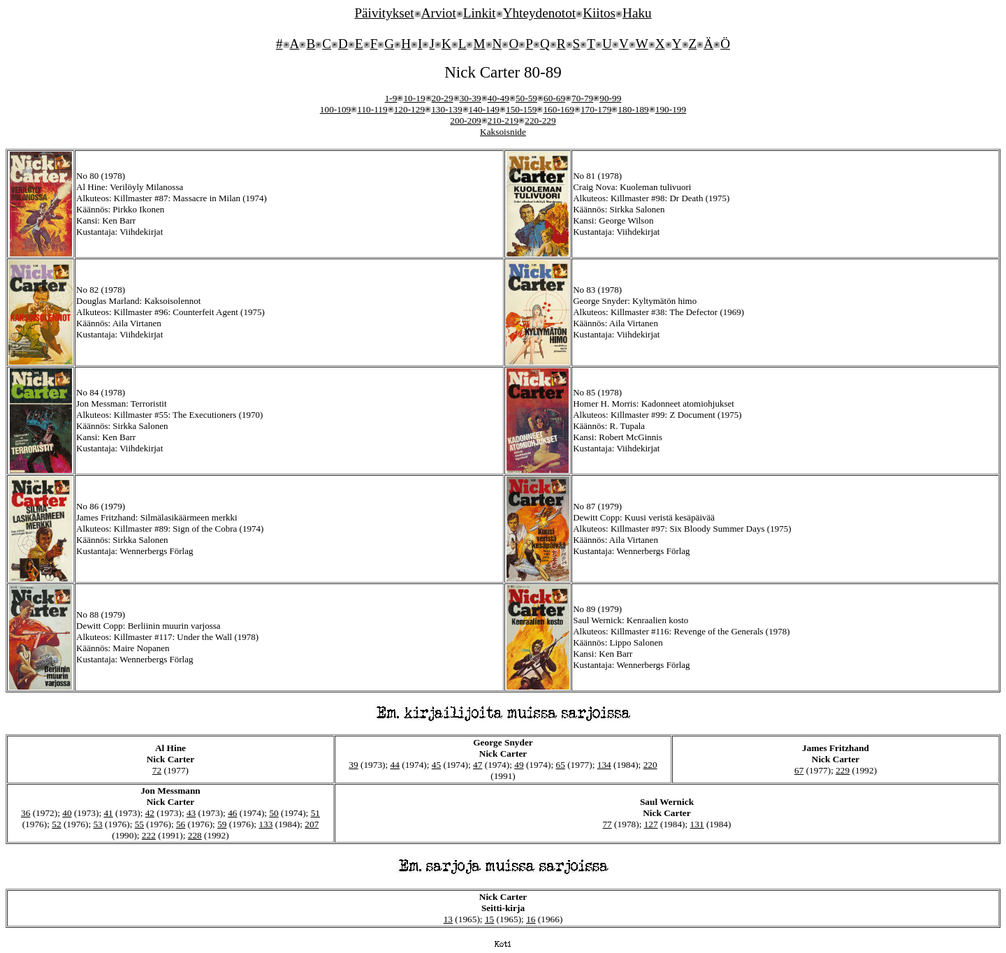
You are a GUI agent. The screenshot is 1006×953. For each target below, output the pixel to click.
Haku (637, 13)
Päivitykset (384, 13)
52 (56, 824)
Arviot (438, 13)
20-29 (442, 98)
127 (651, 824)
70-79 (582, 98)
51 (315, 813)
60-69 (554, 98)
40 (66, 813)
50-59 (526, 98)
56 (180, 824)
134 (604, 764)
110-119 (372, 109)
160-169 (558, 109)
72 (156, 770)
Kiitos (599, 13)
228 (195, 835)
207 (312, 824)
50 (273, 813)
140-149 (484, 109)
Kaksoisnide (503, 131)
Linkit (479, 13)
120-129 (409, 109)
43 (191, 813)
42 (149, 813)
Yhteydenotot (539, 13)
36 (25, 813)
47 (477, 764)
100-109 (335, 109)
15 (489, 919)
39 (353, 764)
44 (395, 764)
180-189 (633, 109)
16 (530, 919)
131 (697, 824)
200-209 (465, 120)
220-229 (540, 120)
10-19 (414, 98)
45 (436, 764)
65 (560, 764)
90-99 (610, 98)
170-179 (596, 109)
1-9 (391, 98)
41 (107, 813)
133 (265, 824)
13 (448, 919)
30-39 (470, 98)
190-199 (670, 109)
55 (139, 824)
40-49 (498, 98)
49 (518, 764)
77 (606, 824)
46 (232, 813)
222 (149, 835)
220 (650, 764)
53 (97, 824)
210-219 (503, 120)
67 (798, 770)
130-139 (446, 109)
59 (221, 824)
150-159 (521, 109)
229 (843, 770)
